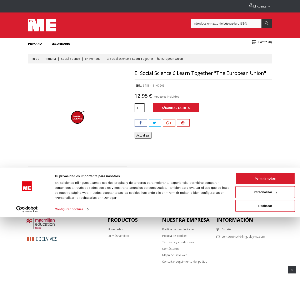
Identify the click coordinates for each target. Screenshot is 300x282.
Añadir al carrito (176, 105)
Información (234, 217)
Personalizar (265, 256)
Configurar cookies (69, 274)
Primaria (35, 41)
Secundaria (60, 41)
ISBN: (138, 83)
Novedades (115, 227)
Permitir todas (265, 243)
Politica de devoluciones (178, 227)
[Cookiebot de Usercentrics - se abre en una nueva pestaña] (27, 274)
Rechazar (265, 270)
